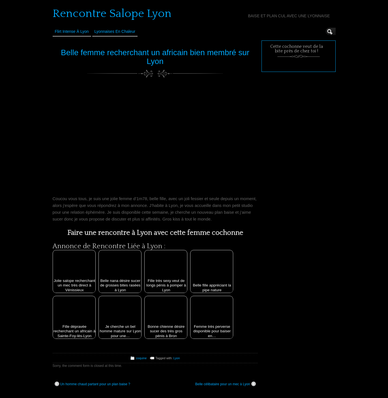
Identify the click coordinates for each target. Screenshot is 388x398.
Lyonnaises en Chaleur (115, 31)
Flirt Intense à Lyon (72, 31)
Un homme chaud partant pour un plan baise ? (92, 384)
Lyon (176, 358)
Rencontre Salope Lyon (112, 13)
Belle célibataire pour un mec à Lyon (225, 384)
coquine (141, 358)
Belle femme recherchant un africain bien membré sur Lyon (155, 57)
